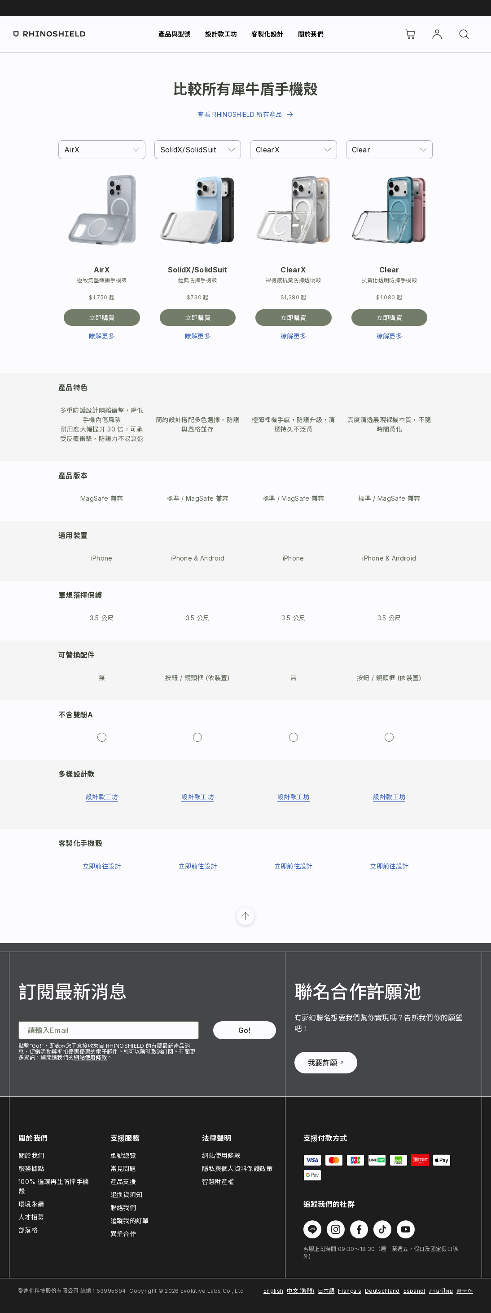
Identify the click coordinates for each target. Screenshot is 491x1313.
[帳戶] (437, 34)
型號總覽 (123, 1155)
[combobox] (101, 149)
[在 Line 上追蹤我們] (312, 1229)
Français (349, 1290)
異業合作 (123, 1233)
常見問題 (123, 1168)
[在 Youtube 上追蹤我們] (406, 1229)
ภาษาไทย (441, 1290)
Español (414, 1290)
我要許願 (325, 1062)
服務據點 (31, 1168)
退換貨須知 (126, 1194)
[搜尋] (464, 34)
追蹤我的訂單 (129, 1220)
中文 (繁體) (300, 1290)
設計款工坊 (221, 34)
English (273, 1290)
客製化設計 (267, 34)
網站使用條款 (90, 1057)
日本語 (326, 1290)
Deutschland (382, 1290)
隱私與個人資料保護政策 (237, 1168)
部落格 (28, 1230)
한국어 (464, 1290)
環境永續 (31, 1204)
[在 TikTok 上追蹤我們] (382, 1229)
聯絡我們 (123, 1207)
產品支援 (123, 1181)
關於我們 (311, 34)
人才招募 (31, 1217)
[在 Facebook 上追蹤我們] (359, 1229)
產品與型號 (174, 34)
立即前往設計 (102, 866)
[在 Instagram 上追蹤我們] (336, 1229)
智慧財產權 (218, 1181)
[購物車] (410, 34)
